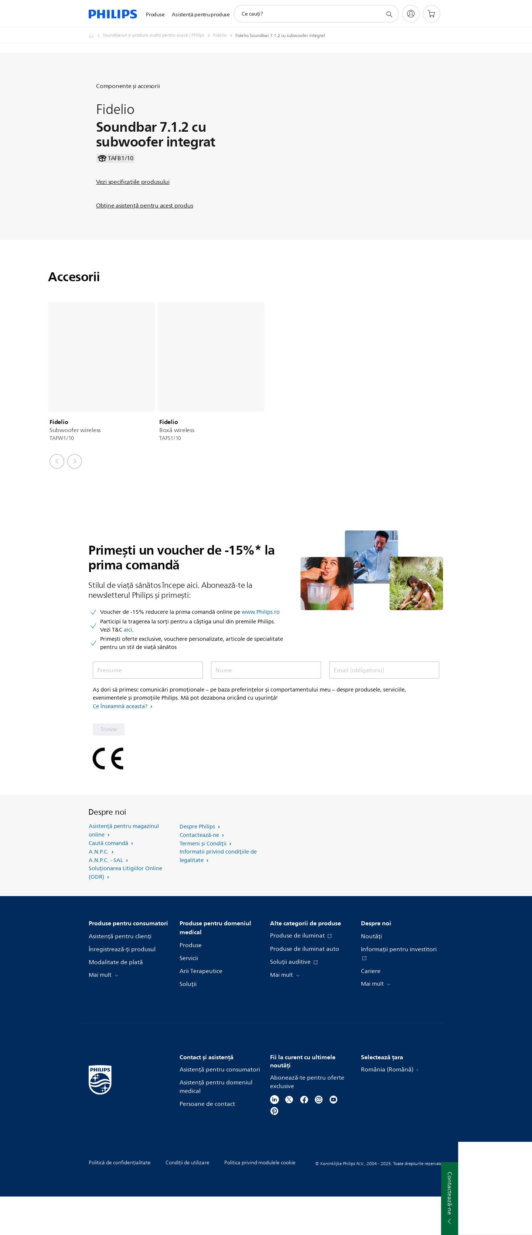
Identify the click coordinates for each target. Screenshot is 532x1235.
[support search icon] (389, 14)
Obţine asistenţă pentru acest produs (144, 225)
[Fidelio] (224, 35)
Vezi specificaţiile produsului (133, 201)
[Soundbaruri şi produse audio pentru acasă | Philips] (158, 35)
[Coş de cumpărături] (431, 14)
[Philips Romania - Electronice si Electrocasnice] (96, 35)
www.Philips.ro (261, 651)
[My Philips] (411, 14)
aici (128, 668)
